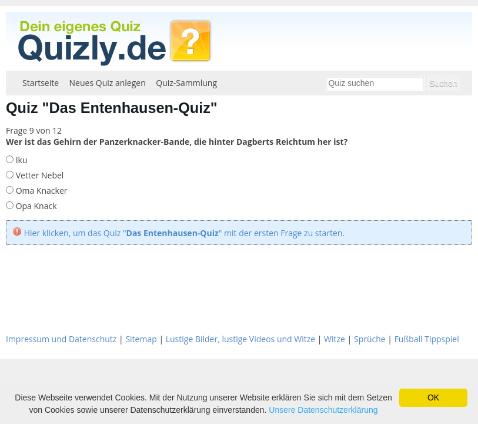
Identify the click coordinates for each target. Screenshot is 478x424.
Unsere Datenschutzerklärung (323, 410)
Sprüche (370, 338)
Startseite (40, 82)
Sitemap (140, 338)
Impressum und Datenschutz (61, 338)
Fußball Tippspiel (427, 338)
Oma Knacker (41, 190)
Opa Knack (35, 205)
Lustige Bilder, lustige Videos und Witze (240, 338)
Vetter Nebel (38, 175)
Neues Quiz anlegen (107, 82)
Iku (21, 159)
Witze (334, 338)
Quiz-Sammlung (186, 82)
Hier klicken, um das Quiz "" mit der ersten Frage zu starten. (184, 232)
